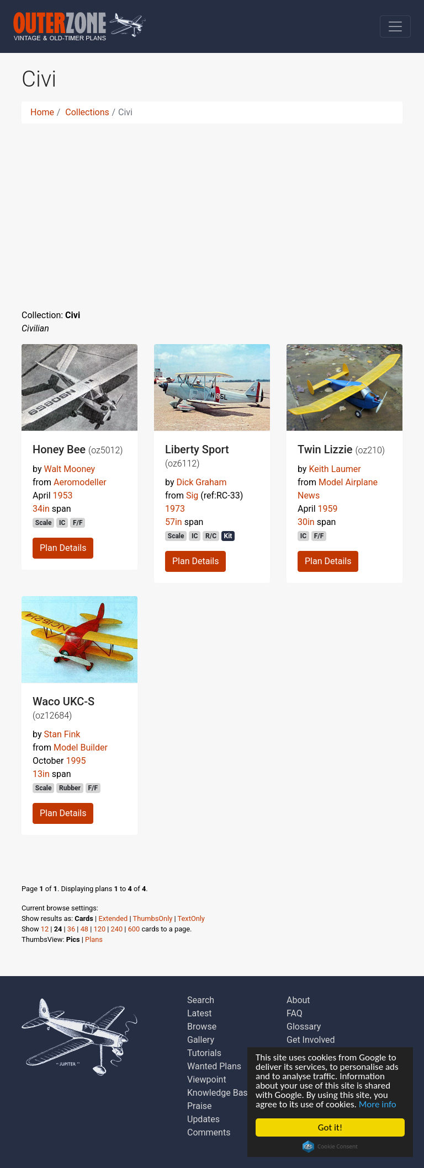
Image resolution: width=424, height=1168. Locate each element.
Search (200, 1000)
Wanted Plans (214, 1066)
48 (84, 929)
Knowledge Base (219, 1092)
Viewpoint (206, 1079)
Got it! (330, 1127)
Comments (208, 1132)
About (298, 1000)
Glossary (304, 1026)
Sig (192, 495)
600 (134, 929)
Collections (87, 112)
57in (173, 522)
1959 (328, 508)
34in (41, 508)
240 (117, 929)
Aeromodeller (80, 482)
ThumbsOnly (153, 918)
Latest (199, 1013)
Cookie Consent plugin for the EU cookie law (330, 1146)
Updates (203, 1119)
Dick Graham (201, 482)
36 (71, 929)
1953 (63, 495)
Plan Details (63, 548)
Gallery (200, 1040)
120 (100, 929)
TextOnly (191, 918)
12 (45, 929)
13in (41, 774)
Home (42, 112)
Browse (201, 1026)
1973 (175, 508)
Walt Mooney (69, 469)
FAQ (295, 1013)
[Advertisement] (212, 209)
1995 (76, 761)
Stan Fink (62, 734)
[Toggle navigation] (395, 26)
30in (306, 522)
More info (377, 1104)
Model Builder (81, 747)
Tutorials (204, 1053)
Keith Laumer (335, 469)
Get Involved (311, 1040)
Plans (94, 939)
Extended (113, 918)
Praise (199, 1106)
